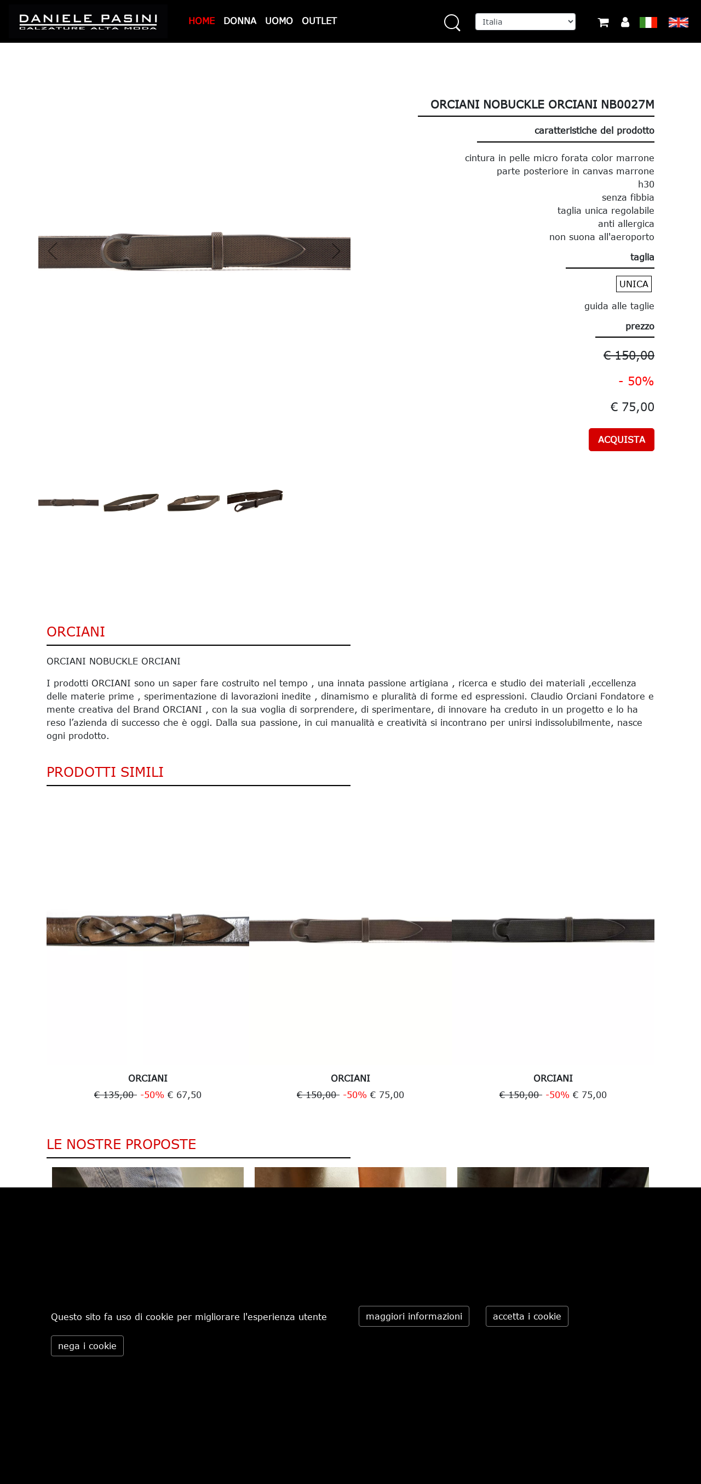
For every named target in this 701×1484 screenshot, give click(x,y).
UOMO (279, 21)
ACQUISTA (621, 440)
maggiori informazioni (414, 1316)
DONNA (239, 21)
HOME (201, 21)
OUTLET (319, 21)
